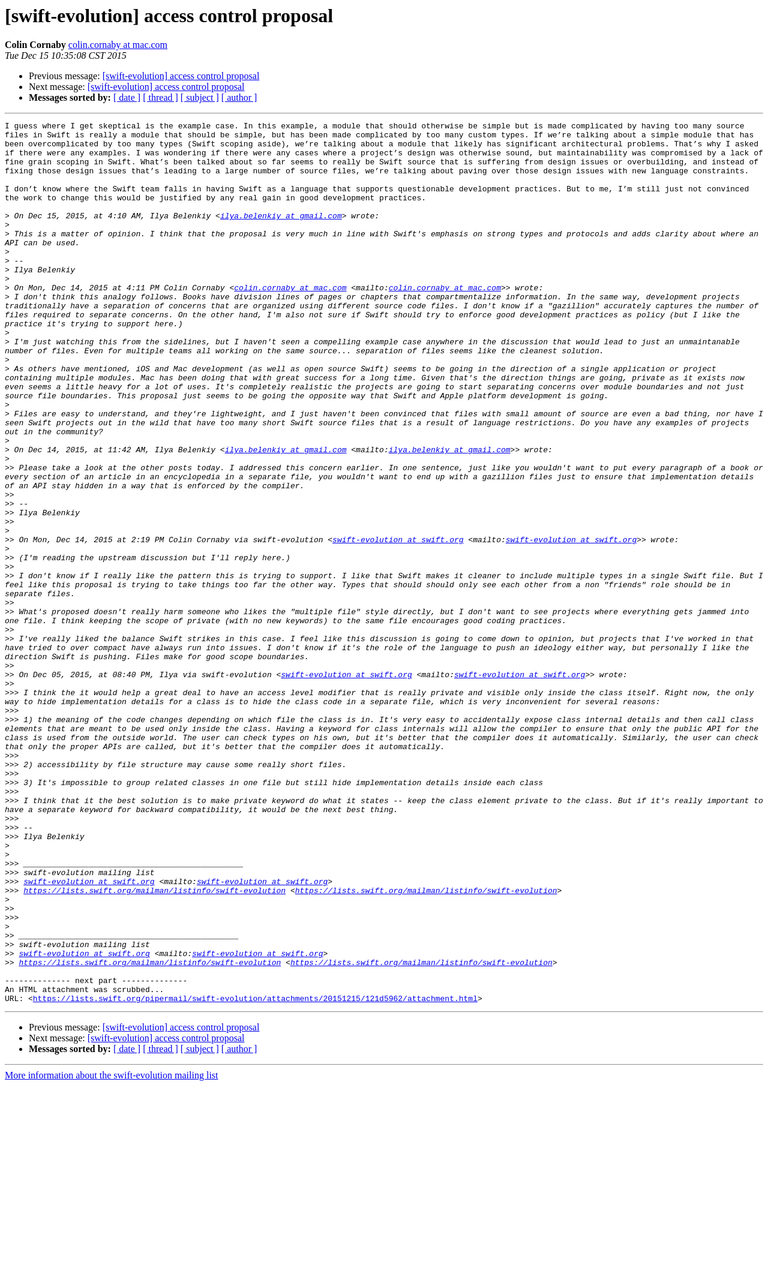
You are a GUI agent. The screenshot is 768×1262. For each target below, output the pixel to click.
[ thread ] (160, 97)
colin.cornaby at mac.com (117, 45)
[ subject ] (200, 97)
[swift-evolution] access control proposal (181, 76)
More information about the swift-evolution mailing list (111, 1251)
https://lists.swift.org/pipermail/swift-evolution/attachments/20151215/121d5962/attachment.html (255, 1174)
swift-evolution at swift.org (397, 623)
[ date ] (126, 97)
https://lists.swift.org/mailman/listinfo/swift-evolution (154, 1044)
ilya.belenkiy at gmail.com (281, 235)
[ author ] (239, 97)
